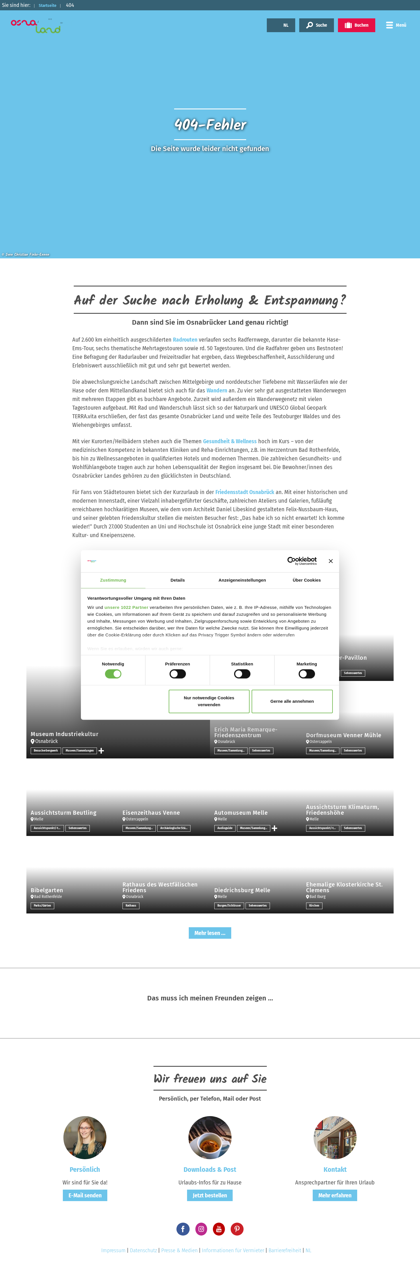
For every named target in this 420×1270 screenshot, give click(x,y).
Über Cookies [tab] (307, 579)
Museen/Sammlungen (83, 751)
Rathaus (131, 906)
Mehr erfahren (334, 1195)
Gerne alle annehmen (292, 701)
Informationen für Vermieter (233, 1250)
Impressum (113, 1250)
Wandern (217, 390)
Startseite (50, 5)
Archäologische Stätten (175, 828)
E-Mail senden (85, 1195)
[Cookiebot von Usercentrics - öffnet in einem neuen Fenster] (292, 561)
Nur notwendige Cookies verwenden (209, 701)
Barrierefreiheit (285, 1250)
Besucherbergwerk (47, 751)
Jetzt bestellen (210, 1195)
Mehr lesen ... (210, 932)
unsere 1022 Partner (126, 607)
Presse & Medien (179, 1250)
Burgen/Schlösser (229, 906)
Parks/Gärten (43, 906)
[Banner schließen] (331, 561)
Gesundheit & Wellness (230, 441)
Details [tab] (178, 579)
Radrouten (185, 339)
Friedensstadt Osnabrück (245, 492)
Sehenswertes (353, 673)
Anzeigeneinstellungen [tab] (242, 579)
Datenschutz (143, 1250)
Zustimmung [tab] (113, 579)
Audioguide (225, 828)
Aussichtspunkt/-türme (49, 828)
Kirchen (314, 906)
